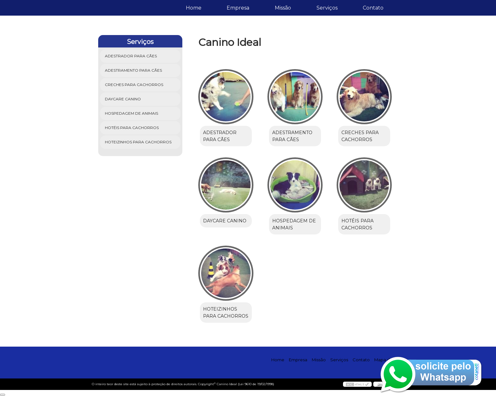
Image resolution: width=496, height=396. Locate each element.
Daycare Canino (123, 99)
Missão (283, 8)
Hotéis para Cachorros (132, 127)
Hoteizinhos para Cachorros (138, 142)
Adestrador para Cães (131, 56)
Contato (373, 8)
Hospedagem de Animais (132, 113)
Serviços (327, 8)
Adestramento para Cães (134, 70)
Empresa (238, 8)
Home (193, 8)
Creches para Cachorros (134, 84)
